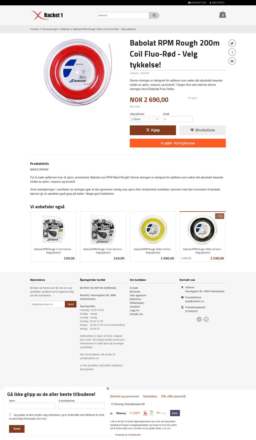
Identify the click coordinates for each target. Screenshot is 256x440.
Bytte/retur (135, 299)
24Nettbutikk (134, 434)
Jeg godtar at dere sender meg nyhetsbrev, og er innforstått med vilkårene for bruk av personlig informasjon (56, 417)
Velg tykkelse (137, 114)
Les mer (166, 428)
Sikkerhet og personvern (124, 396)
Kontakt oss (136, 314)
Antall (166, 114)
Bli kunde (135, 291)
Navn (32, 404)
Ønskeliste (202, 130)
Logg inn (134, 310)
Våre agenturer (138, 295)
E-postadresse (82, 404)
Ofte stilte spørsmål (173, 396)
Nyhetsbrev (150, 396)
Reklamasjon (137, 302)
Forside (34, 29)
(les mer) (42, 418)
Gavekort (135, 306)
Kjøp (153, 130)
